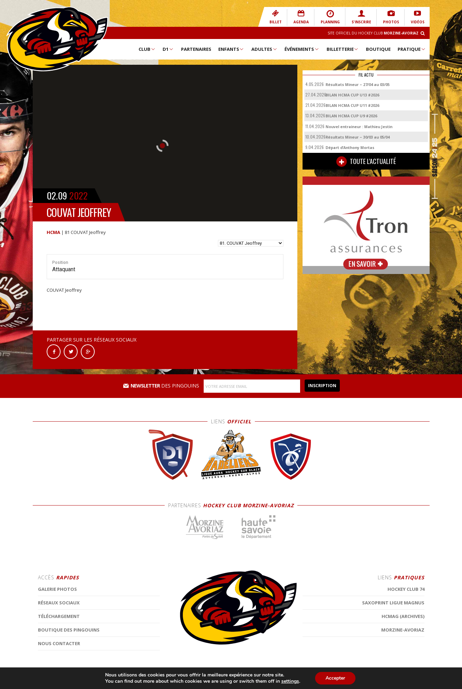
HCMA (53, 232)
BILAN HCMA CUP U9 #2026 (351, 115)
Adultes (264, 49)
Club (147, 49)
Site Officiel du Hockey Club (373, 33)
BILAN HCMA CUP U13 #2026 (352, 94)
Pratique (412, 49)
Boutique (378, 49)
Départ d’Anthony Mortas (350, 147)
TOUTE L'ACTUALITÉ (366, 161)
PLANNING (330, 16)
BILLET (275, 16)
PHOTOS (391, 16)
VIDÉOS (417, 16)
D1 (168, 49)
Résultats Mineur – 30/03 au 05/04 (358, 137)
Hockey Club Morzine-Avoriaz (57, 39)
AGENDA (301, 16)
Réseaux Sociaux (59, 661)
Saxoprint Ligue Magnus (393, 661)
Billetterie (343, 49)
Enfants (231, 49)
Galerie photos (57, 647)
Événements (301, 49)
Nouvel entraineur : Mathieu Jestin (359, 126)
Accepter (335, 678)
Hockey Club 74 (405, 647)
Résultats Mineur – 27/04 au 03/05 (358, 84)
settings (290, 681)
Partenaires (196, 49)
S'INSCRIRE (361, 16)
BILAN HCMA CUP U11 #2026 (352, 105)
